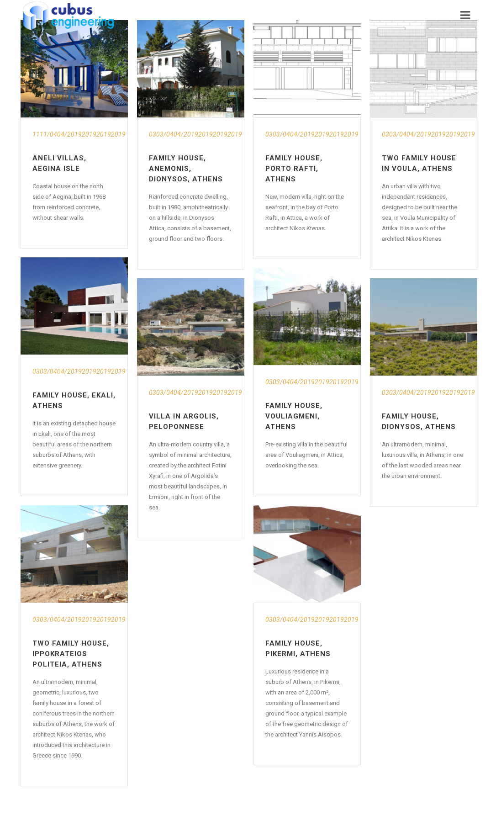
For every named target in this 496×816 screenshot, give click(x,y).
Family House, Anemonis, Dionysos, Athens (186, 168)
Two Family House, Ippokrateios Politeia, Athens (70, 653)
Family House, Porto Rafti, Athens (293, 168)
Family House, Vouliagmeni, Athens (293, 416)
